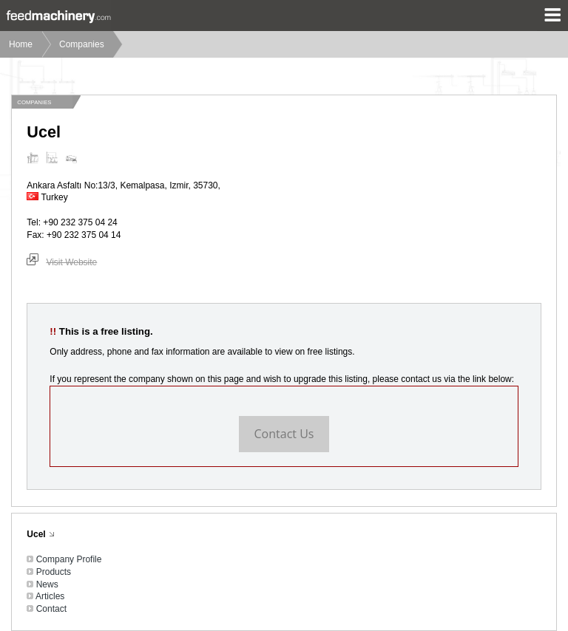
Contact (51, 609)
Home (21, 44)
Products (53, 572)
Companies (81, 44)
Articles (50, 596)
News (47, 584)
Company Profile (69, 559)
